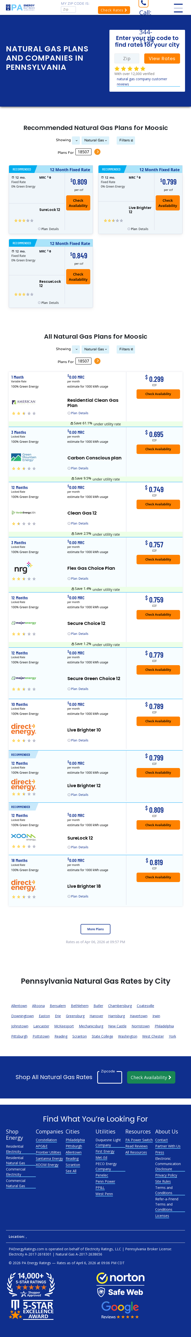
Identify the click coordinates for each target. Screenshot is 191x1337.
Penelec (102, 1175)
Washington (127, 1036)
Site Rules (163, 1181)
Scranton (79, 1036)
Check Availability (78, 203)
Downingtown (22, 1015)
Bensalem (58, 1005)
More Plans (95, 929)
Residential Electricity (14, 1149)
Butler (98, 1005)
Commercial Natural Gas (15, 1183)
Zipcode (108, 1071)
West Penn (104, 1193)
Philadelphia (164, 1026)
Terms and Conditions (164, 1190)
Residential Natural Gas (15, 1160)
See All (71, 1171)
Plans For (66, 153)
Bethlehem (80, 1005)
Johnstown (19, 1026)
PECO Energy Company (106, 1166)
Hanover (96, 1015)
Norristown (141, 1026)
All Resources (136, 1152)
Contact (161, 1139)
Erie (58, 1015)
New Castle (117, 1026)
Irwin (156, 1015)
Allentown (19, 1005)
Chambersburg (120, 1005)
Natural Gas (94, 140)
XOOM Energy (47, 1164)
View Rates (162, 58)
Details (50, 229)
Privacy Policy (166, 1175)
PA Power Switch (139, 1139)
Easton (44, 1015)
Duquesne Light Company (108, 1142)
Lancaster (41, 1026)
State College (102, 1036)
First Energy (105, 1151)
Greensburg (75, 1015)
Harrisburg (116, 1015)
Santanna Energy (49, 1158)
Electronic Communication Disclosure (168, 1163)
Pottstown (41, 1036)
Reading (60, 1036)
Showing (63, 140)
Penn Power (105, 1181)
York (172, 1036)
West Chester (153, 1036)
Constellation (46, 1139)
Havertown (138, 1015)
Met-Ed (101, 1157)
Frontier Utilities (48, 1152)
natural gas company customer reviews (142, 81)
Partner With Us (168, 1146)
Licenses (162, 1215)
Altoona (38, 1005)
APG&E (42, 1146)
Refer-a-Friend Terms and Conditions (166, 1204)
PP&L (100, 1187)
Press (159, 1152)
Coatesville (145, 1005)
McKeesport (64, 1026)
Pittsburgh (19, 1036)
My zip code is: (75, 3)
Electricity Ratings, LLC (103, 1249)
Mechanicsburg (91, 1026)
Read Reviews (136, 1146)
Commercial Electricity (15, 1172)
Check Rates (114, 10)
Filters (124, 140)
